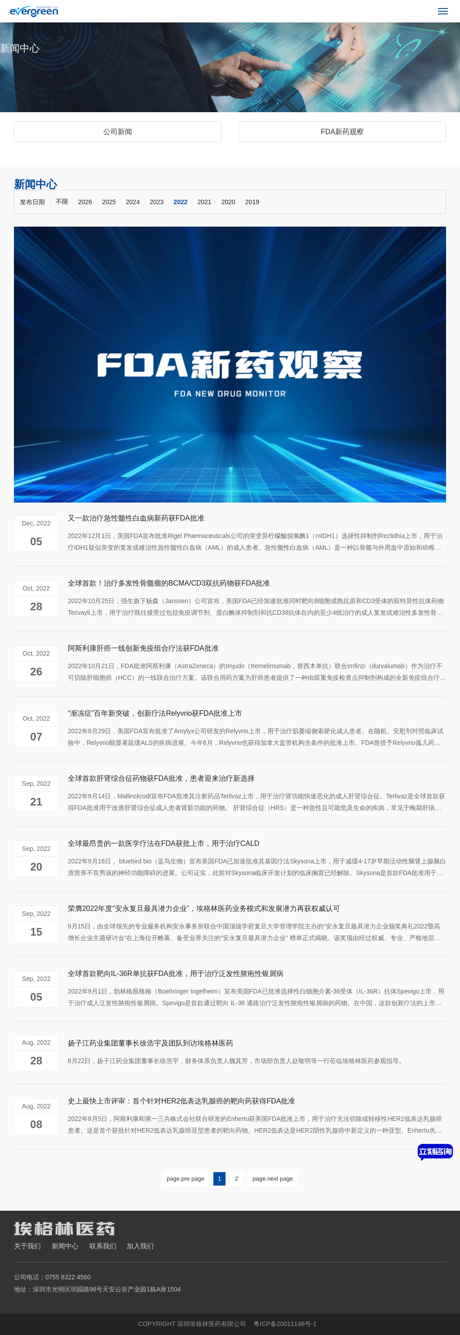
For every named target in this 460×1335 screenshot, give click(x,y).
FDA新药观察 (342, 132)
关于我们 (27, 1246)
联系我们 (102, 1246)
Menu (444, 8)
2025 (109, 202)
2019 (252, 202)
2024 (133, 202)
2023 (157, 202)
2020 (228, 202)
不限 (62, 201)
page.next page (272, 1178)
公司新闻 (117, 132)
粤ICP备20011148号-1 (284, 1323)
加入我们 (140, 1246)
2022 (180, 202)
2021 (205, 202)
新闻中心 (65, 1246)
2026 (85, 202)
